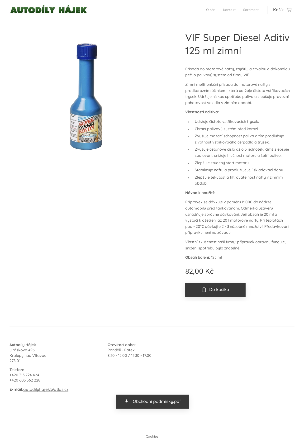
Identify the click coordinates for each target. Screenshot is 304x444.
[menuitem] (205, 10)
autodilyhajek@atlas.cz (45, 389)
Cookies (152, 436)
